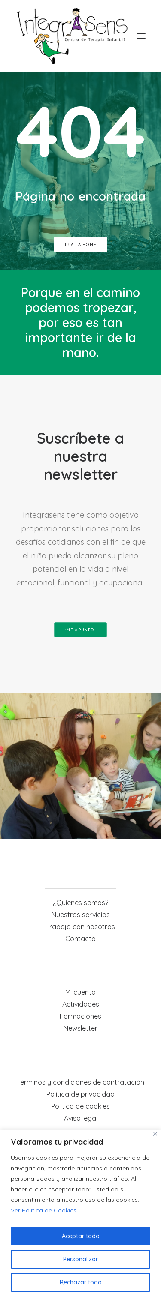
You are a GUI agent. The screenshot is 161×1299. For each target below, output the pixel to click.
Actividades (80, 1004)
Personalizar (80, 1259)
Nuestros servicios (81, 914)
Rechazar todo (81, 1282)
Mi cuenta (80, 992)
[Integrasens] (72, 36)
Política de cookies (80, 1106)
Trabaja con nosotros (80, 926)
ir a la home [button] (80, 244)
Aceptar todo (81, 1236)
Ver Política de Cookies (43, 1210)
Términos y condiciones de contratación (80, 1082)
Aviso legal (80, 1118)
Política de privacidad (80, 1094)
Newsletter (80, 1028)
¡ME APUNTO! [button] (80, 630)
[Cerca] (155, 1134)
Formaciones (80, 1016)
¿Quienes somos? (80, 902)
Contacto (80, 938)
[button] (141, 36)
